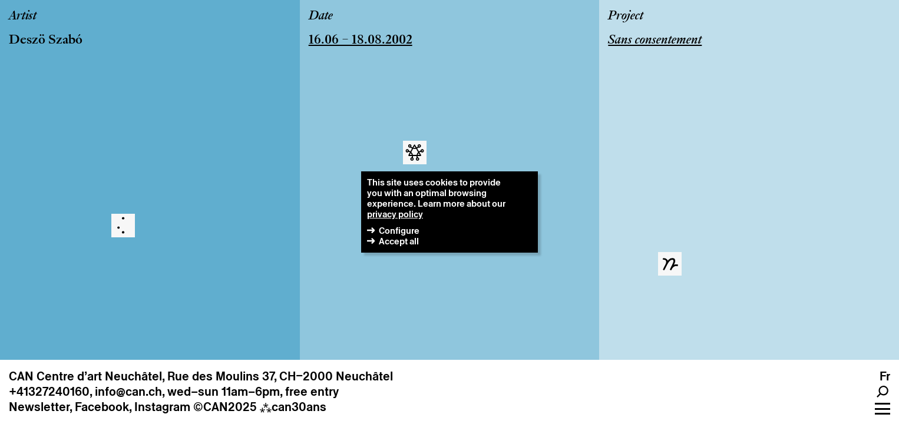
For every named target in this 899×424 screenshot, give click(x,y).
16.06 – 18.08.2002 (360, 41)
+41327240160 (49, 391)
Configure (399, 230)
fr (885, 376)
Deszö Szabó (45, 41)
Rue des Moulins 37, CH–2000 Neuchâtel (280, 376)
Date (321, 16)
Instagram (162, 407)
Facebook (102, 407)
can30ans (293, 407)
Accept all (399, 241)
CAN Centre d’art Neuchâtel (85, 376)
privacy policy (395, 214)
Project (625, 16)
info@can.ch (128, 391)
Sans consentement (655, 41)
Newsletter (39, 407)
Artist (23, 16)
